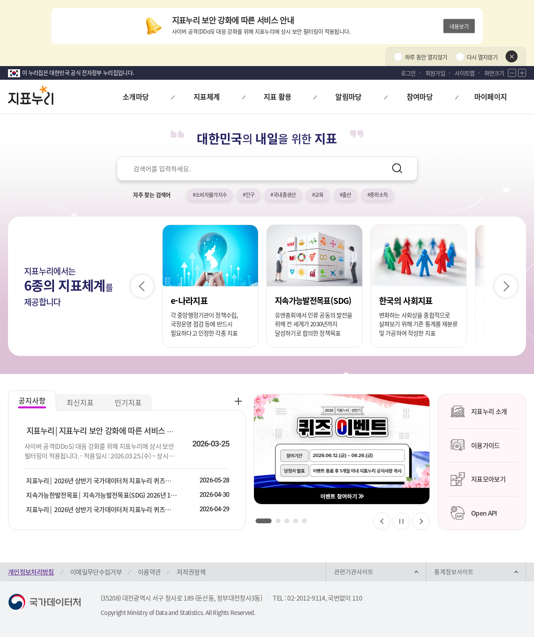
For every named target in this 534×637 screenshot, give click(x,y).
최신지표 (80, 402)
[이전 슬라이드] (142, 286)
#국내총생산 (283, 194)
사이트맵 (464, 73)
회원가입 (435, 73)
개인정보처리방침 (31, 572)
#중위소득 (377, 194)
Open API (473, 513)
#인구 (248, 194)
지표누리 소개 (478, 411)
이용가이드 (475, 445)
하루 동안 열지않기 (426, 57)
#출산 (345, 194)
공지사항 (32, 400)
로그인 (408, 73)
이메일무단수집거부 (96, 572)
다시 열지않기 (482, 57)
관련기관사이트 (353, 571)
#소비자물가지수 (210, 194)
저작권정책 (191, 572)
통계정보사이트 (454, 571)
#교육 (318, 194)
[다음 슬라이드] (506, 286)
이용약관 (149, 572)
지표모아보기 (478, 479)
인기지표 (128, 402)
